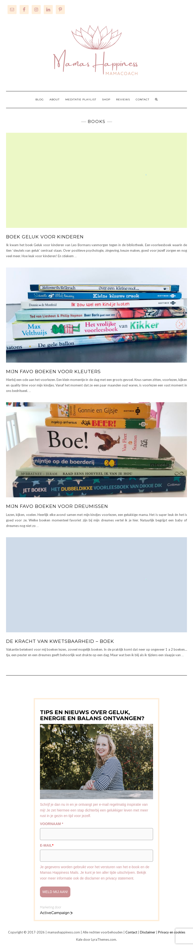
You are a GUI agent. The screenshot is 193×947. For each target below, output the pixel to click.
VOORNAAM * (51, 824)
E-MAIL (47, 845)
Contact (131, 932)
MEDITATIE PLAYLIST (80, 99)
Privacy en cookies (171, 932)
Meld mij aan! (55, 892)
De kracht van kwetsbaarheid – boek (60, 641)
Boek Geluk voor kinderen (45, 237)
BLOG (39, 99)
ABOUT (55, 99)
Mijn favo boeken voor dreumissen (57, 506)
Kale (79, 939)
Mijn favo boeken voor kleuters (53, 371)
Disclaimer (147, 932)
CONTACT (142, 99)
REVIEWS (123, 99)
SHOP (106, 99)
